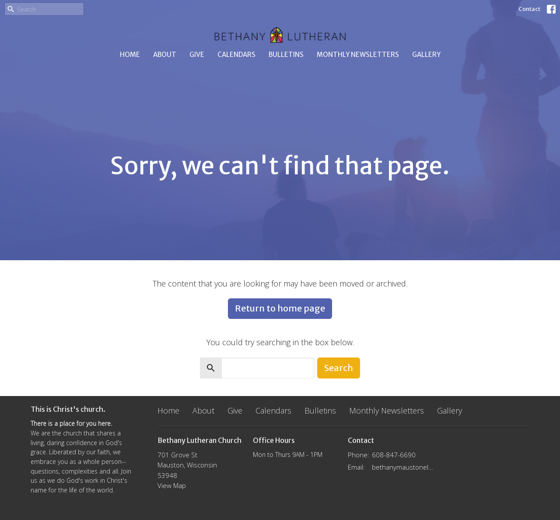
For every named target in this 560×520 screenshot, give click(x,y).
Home (130, 54)
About (164, 54)
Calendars (236, 54)
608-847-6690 (394, 454)
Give (196, 54)
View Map (172, 485)
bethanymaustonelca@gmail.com (403, 467)
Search (338, 367)
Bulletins (286, 54)
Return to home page (280, 308)
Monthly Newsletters (358, 54)
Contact (529, 9)
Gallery (426, 54)
